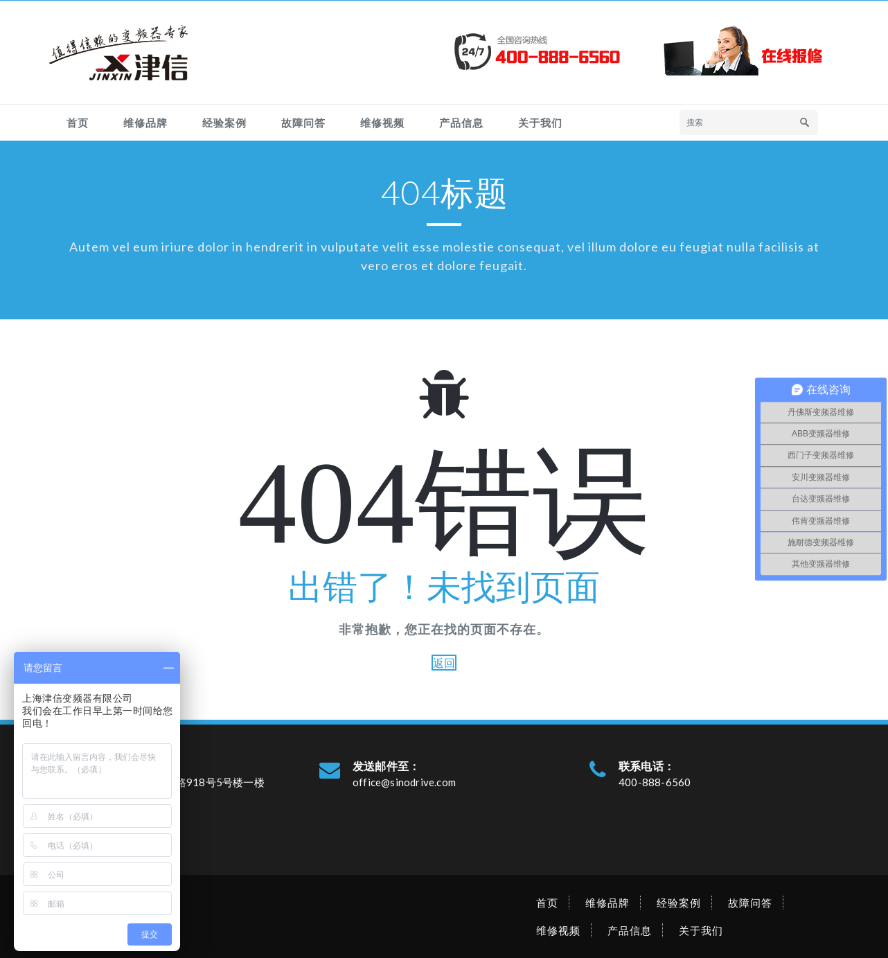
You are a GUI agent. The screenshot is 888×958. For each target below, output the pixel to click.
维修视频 (382, 122)
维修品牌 (145, 122)
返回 (444, 662)
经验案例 (224, 122)
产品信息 (461, 122)
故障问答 (303, 122)
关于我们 (540, 122)
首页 (77, 122)
